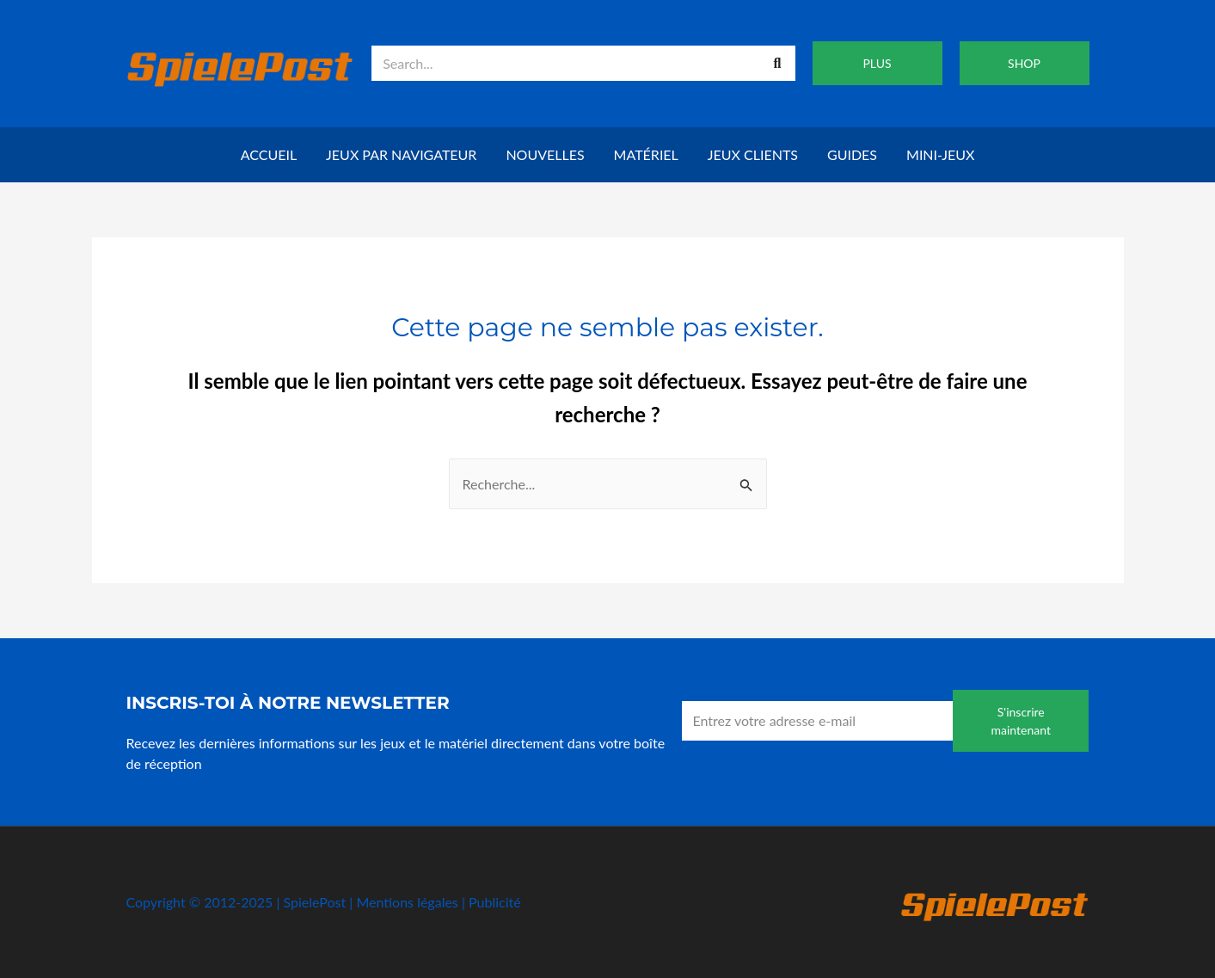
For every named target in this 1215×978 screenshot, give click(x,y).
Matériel (646, 154)
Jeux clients (753, 154)
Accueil (269, 154)
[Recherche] (777, 63)
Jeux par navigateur (401, 154)
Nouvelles (545, 154)
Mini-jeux (940, 154)
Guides (852, 154)
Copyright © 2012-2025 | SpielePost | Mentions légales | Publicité (323, 902)
